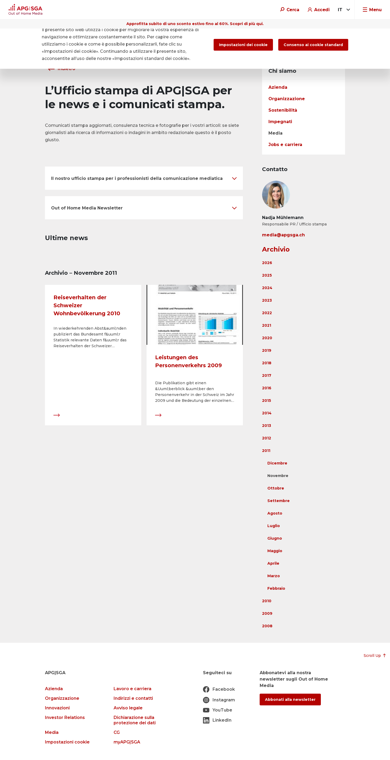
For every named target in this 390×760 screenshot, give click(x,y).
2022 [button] (267, 312)
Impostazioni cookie (67, 742)
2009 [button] (267, 613)
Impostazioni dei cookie (243, 44)
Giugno (274, 538)
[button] (144, 178)
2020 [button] (267, 337)
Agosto (274, 513)
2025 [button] (267, 275)
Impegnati (280, 121)
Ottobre (275, 488)
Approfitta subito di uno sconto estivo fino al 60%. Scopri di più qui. (195, 23)
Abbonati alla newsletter (290, 699)
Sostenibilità (282, 110)
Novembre (277, 475)
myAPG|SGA (127, 742)
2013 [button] (266, 425)
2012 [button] (266, 438)
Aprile (273, 563)
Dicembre (277, 463)
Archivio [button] (276, 249)
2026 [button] (267, 262)
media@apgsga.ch (283, 234)
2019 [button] (266, 350)
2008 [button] (267, 626)
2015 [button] (266, 400)
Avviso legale (128, 707)
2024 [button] (267, 287)
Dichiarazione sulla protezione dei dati (135, 720)
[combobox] (343, 10)
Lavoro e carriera (132, 688)
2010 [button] (266, 601)
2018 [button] (266, 363)
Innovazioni (57, 707)
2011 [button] (266, 450)
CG (117, 732)
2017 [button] (266, 375)
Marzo (273, 575)
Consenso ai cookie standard (313, 44)
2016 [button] (266, 388)
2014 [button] (267, 413)
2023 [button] (267, 300)
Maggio (274, 550)
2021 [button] (266, 325)
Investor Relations (65, 717)
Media (275, 133)
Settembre (278, 500)
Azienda (277, 87)
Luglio (273, 525)
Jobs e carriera (285, 144)
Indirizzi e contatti (133, 698)
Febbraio (276, 588)
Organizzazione (286, 98)
